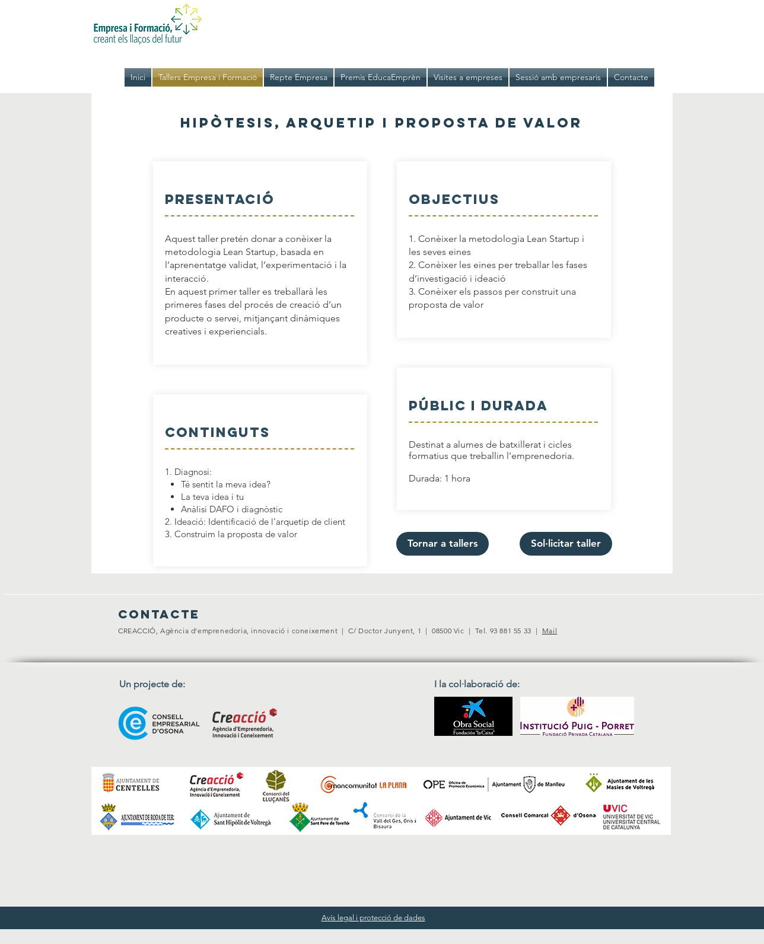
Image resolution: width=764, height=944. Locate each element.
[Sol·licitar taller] (566, 544)
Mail (549, 630)
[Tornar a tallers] (442, 544)
